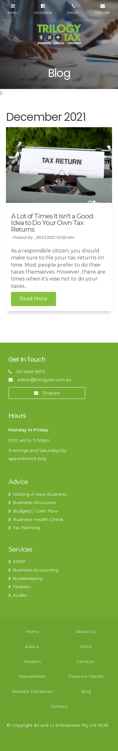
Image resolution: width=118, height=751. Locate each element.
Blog (86, 691)
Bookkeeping (27, 578)
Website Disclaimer (32, 691)
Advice (18, 482)
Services (20, 549)
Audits (19, 595)
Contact (59, 706)
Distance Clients (85, 676)
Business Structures (34, 502)
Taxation (22, 586)
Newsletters (32, 676)
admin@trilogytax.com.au (44, 379)
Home (32, 631)
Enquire (51, 392)
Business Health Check (38, 519)
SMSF (19, 561)
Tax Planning (26, 527)
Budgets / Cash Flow (35, 510)
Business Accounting (36, 569)
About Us (86, 631)
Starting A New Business (39, 494)
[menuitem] (32, 631)
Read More (33, 298)
